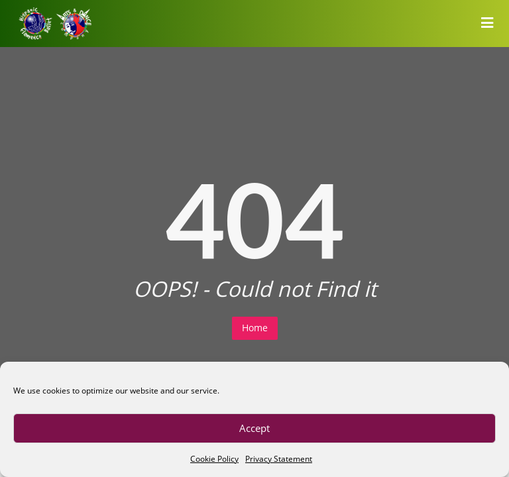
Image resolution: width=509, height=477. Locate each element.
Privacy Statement (278, 458)
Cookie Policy (214, 458)
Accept (254, 428)
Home (255, 327)
